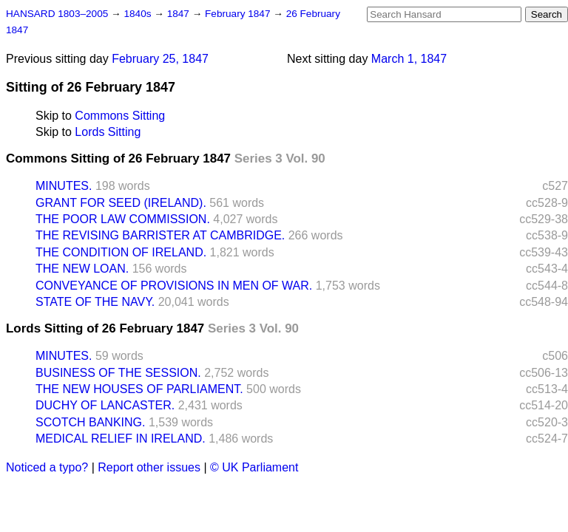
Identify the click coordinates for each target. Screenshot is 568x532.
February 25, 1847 (160, 58)
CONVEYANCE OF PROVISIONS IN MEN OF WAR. (174, 285)
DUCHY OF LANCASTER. (105, 405)
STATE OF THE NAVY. (95, 302)
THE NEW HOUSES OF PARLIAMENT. (139, 389)
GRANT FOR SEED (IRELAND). (121, 203)
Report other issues (149, 467)
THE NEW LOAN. (82, 268)
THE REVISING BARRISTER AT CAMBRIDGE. (160, 235)
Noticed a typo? (47, 467)
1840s (139, 13)
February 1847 (239, 13)
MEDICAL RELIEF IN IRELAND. (121, 438)
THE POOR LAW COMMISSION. (123, 219)
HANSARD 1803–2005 (57, 13)
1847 (179, 13)
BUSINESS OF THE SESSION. (118, 372)
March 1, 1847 (409, 58)
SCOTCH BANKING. (90, 422)
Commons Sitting (120, 115)
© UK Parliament (254, 467)
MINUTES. (64, 186)
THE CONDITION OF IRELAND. (121, 252)
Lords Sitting (108, 132)
